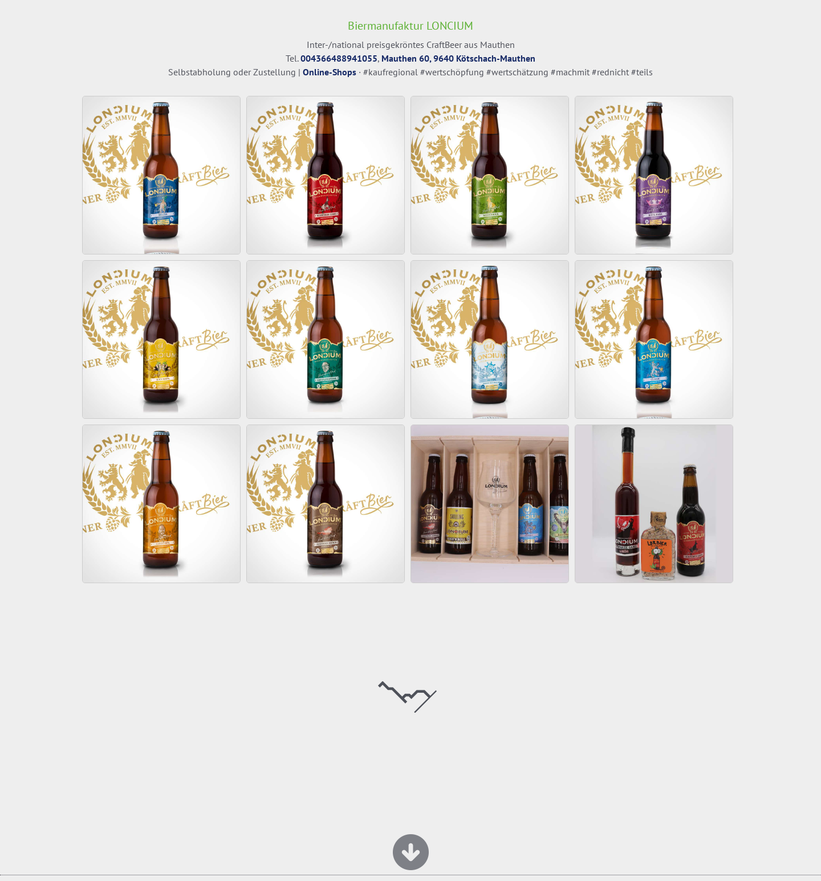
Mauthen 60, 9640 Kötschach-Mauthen (458, 58)
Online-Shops (329, 72)
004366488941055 (338, 58)
